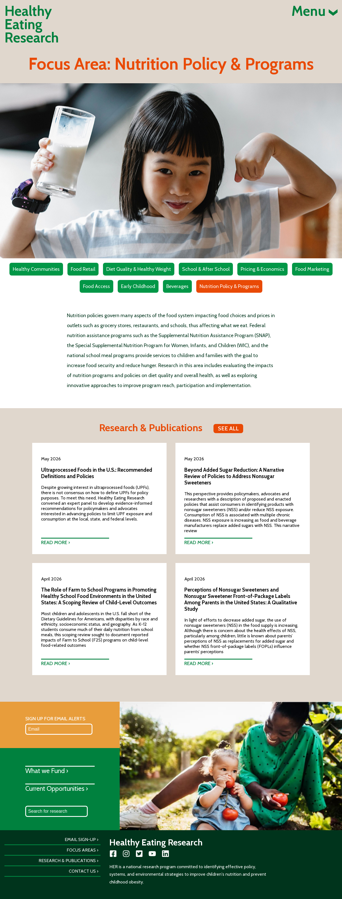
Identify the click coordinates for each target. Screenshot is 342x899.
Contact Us (82, 871)
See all (228, 428)
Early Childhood (138, 286)
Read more (54, 542)
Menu (314, 11)
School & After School (206, 269)
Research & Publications (67, 860)
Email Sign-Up (80, 839)
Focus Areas (81, 850)
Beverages (177, 286)
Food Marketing (312, 269)
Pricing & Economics (262, 269)
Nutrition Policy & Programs (229, 286)
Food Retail (83, 269)
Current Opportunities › (56, 788)
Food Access (96, 286)
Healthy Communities (36, 269)
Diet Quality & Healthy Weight (138, 269)
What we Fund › (46, 771)
